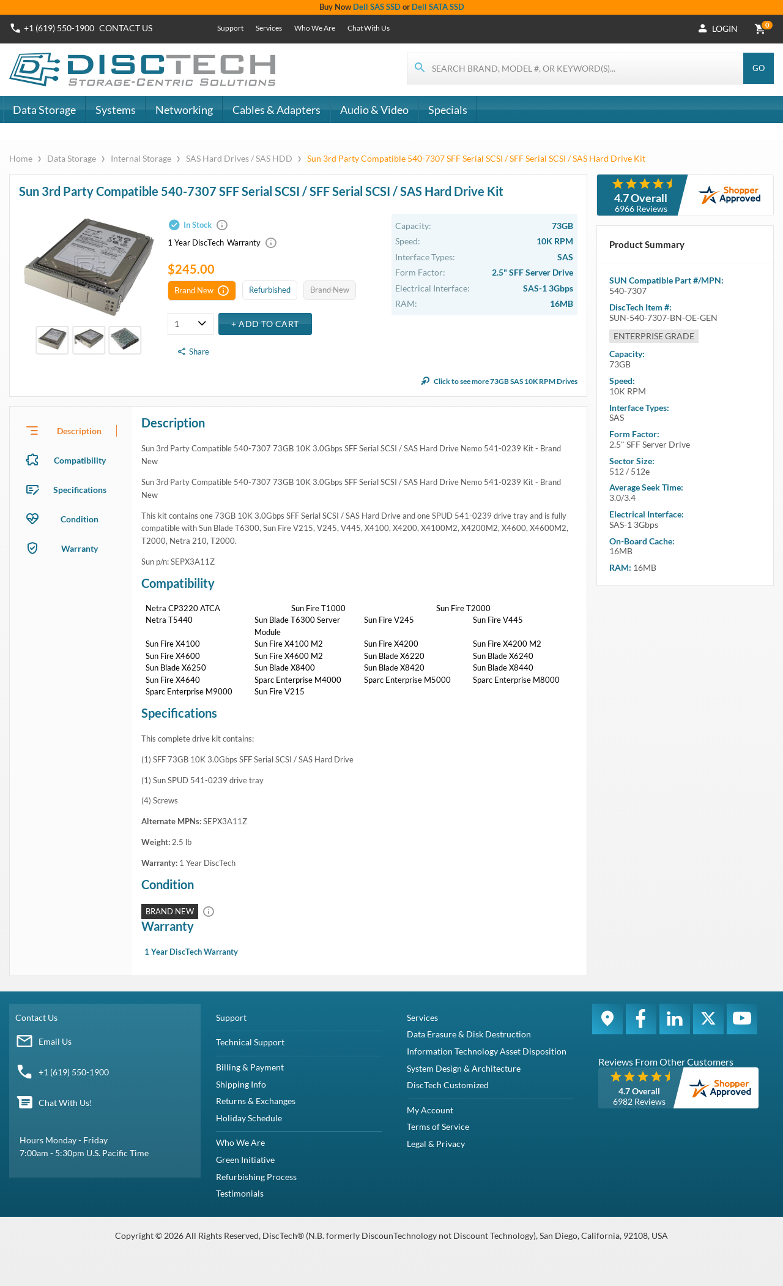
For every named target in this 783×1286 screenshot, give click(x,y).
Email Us (55, 1041)
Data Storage (44, 109)
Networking (184, 109)
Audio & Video (374, 109)
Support (230, 27)
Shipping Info (241, 1084)
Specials (447, 109)
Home (21, 158)
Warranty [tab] (79, 548)
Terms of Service (438, 1126)
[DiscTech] (144, 70)
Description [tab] (79, 431)
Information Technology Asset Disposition (486, 1051)
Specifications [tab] (79, 489)
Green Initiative (245, 1159)
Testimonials (240, 1193)
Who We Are (314, 27)
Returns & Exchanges (255, 1101)
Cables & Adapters (276, 109)
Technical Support (250, 1042)
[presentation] (71, 430)
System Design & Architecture (464, 1068)
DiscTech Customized (448, 1085)
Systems (115, 109)
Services (269, 27)
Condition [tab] (79, 519)
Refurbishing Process (256, 1176)
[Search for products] (575, 69)
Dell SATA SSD (438, 7)
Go (758, 68)
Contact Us (36, 1017)
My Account (430, 1110)
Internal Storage (141, 158)
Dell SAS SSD (377, 7)
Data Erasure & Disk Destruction (469, 1034)
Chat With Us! (65, 1102)
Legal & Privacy (436, 1143)
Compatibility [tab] (80, 460)
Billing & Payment (250, 1067)
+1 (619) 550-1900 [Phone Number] (59, 28)
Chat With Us (368, 27)
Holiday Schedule (249, 1118)
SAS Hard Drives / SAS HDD (239, 158)
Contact (125, 28)
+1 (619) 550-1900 (74, 1072)
